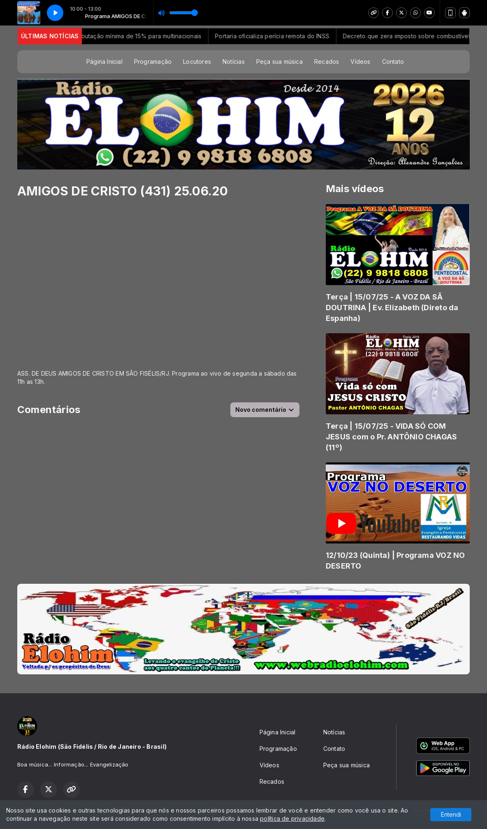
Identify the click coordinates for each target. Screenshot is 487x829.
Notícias (234, 61)
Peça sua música (279, 61)
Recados (326, 61)
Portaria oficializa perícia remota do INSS (294, 36)
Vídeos (360, 61)
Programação (153, 61)
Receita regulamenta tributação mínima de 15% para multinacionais (130, 36)
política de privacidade (292, 818)
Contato (393, 61)
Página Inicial (104, 61)
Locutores (197, 61)
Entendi (451, 814)
